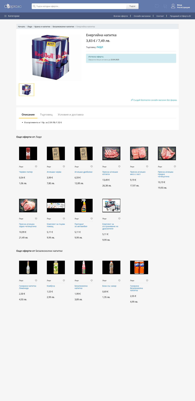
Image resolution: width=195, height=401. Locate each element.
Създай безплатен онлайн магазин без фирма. (154, 100)
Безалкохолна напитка (81, 287)
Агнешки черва (54, 172)
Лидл (29, 26)
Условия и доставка (72, 114)
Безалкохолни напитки (63, 26)
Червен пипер (26, 172)
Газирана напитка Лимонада (27, 287)
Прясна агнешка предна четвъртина (165, 174)
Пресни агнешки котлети (110, 173)
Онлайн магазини (142, 16)
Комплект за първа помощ (56, 225)
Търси (131, 6)
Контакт (160, 16)
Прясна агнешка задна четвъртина (27, 225)
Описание (29, 114)
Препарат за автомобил (81, 225)
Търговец (47, 114)
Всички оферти (121, 16)
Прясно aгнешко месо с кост (137, 173)
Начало (21, 26)
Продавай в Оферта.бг (180, 16)
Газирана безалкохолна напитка (136, 288)
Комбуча (51, 286)
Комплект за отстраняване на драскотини (110, 226)
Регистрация (182, 7)
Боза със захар (109, 286)
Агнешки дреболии (83, 172)
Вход (178, 5)
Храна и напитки (42, 26)
